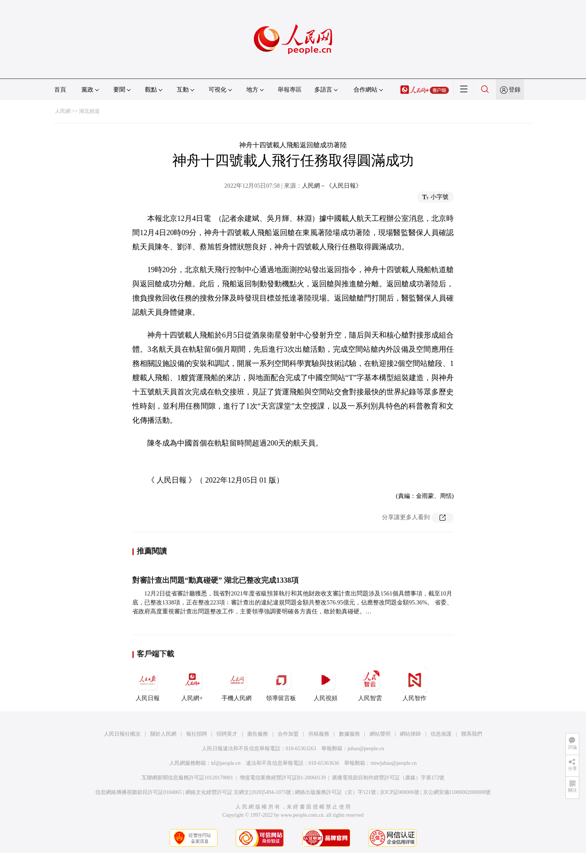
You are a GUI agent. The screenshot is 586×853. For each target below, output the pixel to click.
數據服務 (349, 734)
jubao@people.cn (366, 748)
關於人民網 (163, 734)
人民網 (63, 111)
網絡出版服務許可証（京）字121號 (335, 792)
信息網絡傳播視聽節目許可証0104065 (138, 792)
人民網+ (192, 684)
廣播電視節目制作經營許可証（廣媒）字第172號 (388, 777)
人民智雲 (370, 684)
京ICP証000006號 (399, 792)
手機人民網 (237, 684)
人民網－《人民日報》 (332, 185)
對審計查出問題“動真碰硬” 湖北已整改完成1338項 (215, 580)
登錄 (515, 89)
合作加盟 (288, 734)
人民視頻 (325, 684)
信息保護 (441, 734)
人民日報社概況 (122, 734)
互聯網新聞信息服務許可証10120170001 (187, 777)
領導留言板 (281, 684)
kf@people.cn (226, 763)
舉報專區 (290, 89)
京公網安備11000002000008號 (457, 792)
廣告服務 (257, 734)
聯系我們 (471, 734)
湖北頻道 (89, 111)
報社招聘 (196, 734)
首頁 (60, 89)
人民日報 (148, 684)
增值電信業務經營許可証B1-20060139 (283, 777)
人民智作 (414, 684)
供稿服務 (318, 734)
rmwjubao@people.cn (393, 763)
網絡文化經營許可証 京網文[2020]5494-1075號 (238, 792)
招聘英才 (226, 734)
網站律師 (410, 734)
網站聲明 (380, 734)
